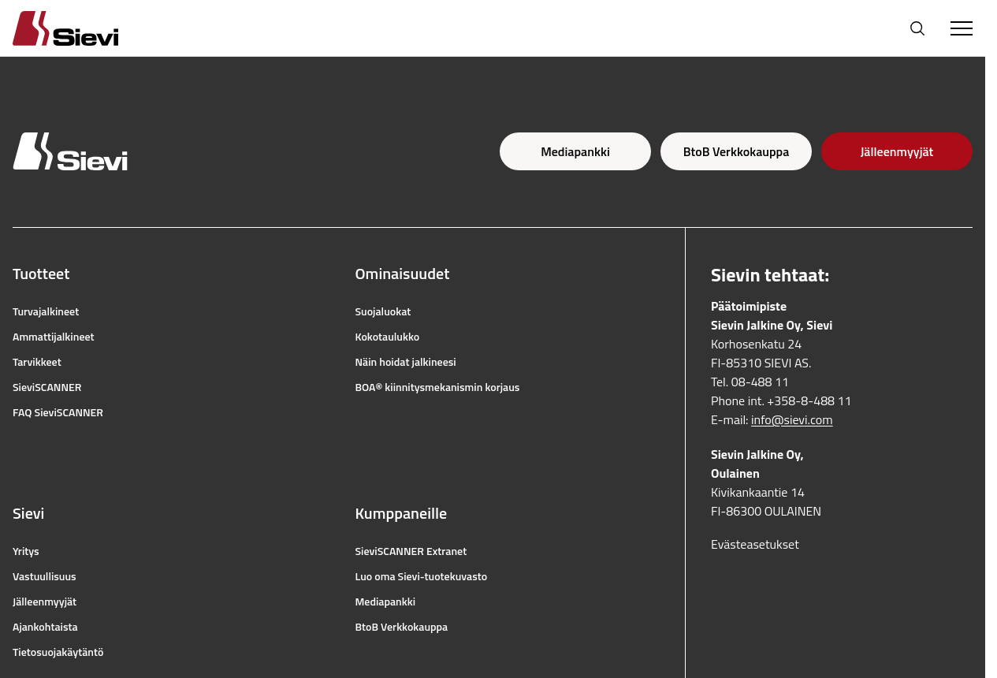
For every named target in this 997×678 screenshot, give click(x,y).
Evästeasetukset (755, 544)
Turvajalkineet (46, 311)
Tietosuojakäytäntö (58, 652)
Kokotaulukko (387, 337)
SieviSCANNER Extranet (411, 551)
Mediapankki (575, 151)
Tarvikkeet (37, 362)
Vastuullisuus (44, 576)
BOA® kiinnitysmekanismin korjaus (437, 387)
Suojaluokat (383, 311)
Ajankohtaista (45, 627)
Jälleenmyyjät (897, 151)
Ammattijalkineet (54, 337)
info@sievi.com (792, 419)
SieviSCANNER (47, 387)
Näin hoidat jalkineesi (405, 362)
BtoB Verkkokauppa (736, 151)
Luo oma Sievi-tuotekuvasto (421, 576)
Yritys (26, 551)
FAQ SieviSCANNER (58, 412)
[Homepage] (84, 28)
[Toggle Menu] (961, 28)
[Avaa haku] (917, 28)
